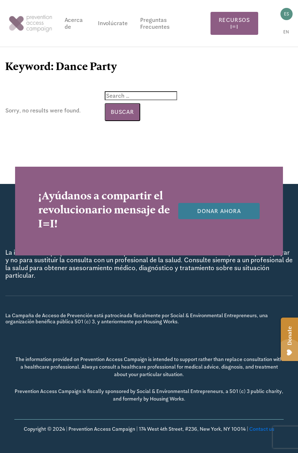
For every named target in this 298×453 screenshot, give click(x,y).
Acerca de (74, 23)
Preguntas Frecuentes (155, 23)
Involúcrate (113, 23)
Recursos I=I (234, 23)
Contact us (261, 429)
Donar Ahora (219, 211)
